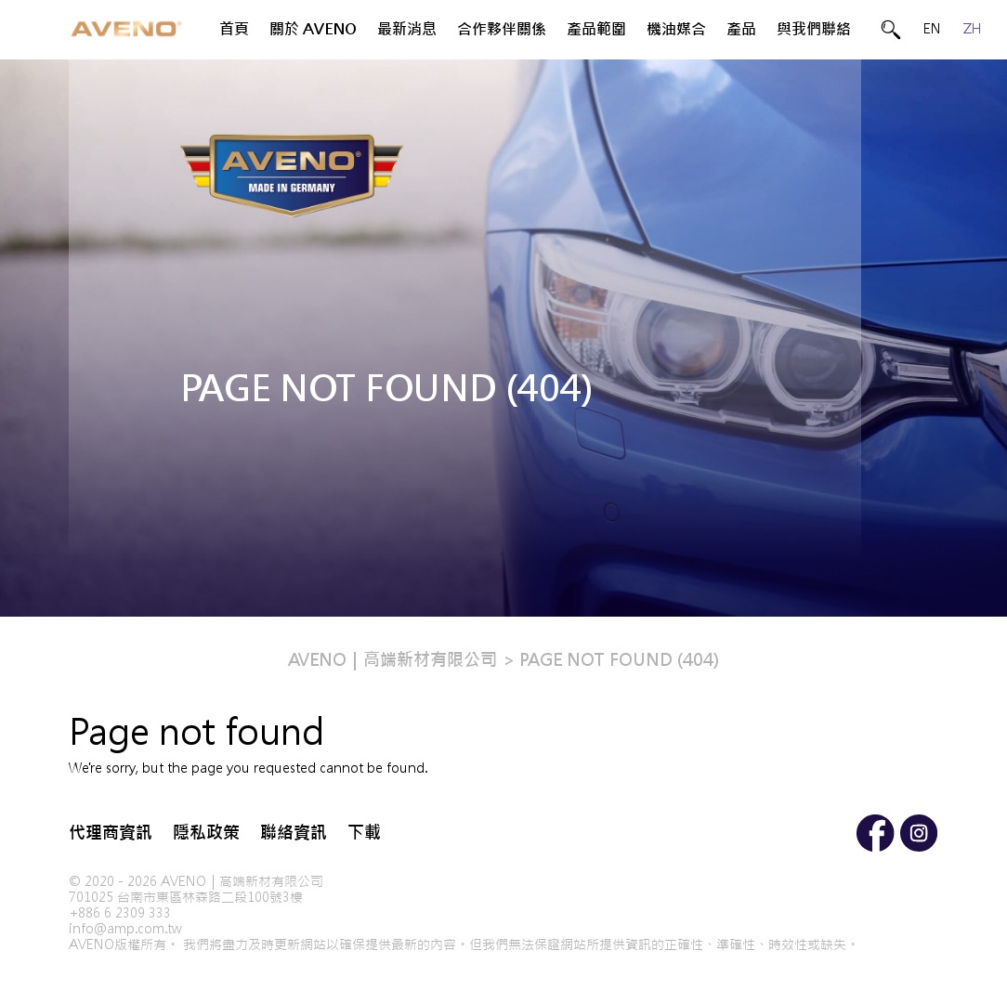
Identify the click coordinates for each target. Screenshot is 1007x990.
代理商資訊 (110, 832)
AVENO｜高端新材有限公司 (392, 660)
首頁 (234, 29)
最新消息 (407, 29)
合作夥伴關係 (501, 29)
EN (932, 29)
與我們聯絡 (814, 29)
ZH (972, 29)
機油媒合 (676, 29)
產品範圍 (596, 29)
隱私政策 (206, 832)
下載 (364, 832)
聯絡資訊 (293, 832)
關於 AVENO (313, 29)
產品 (741, 29)
